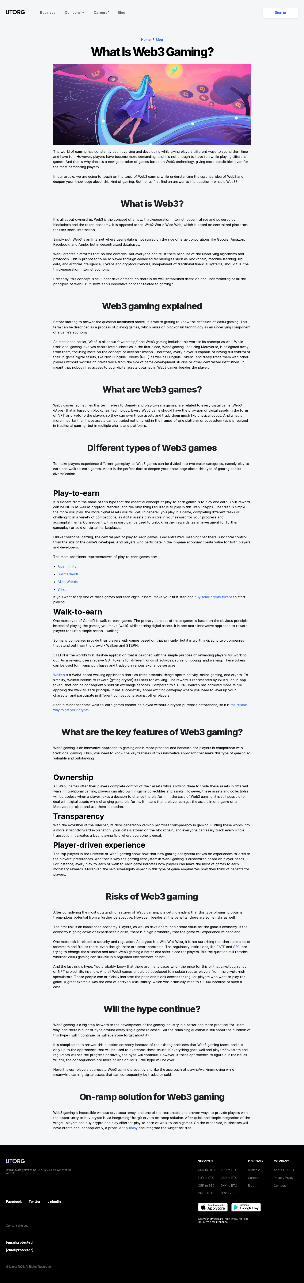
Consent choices (17, 1225)
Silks (61, 589)
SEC (236, 947)
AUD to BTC (229, 1170)
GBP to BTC (206, 1185)
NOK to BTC (229, 1193)
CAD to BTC (229, 1178)
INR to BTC (205, 1193)
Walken (59, 675)
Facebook (14, 1201)
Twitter (34, 1201)
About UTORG (284, 1170)
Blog (121, 12)
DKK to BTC (229, 1185)
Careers (101, 12)
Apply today (128, 1128)
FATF (221, 947)
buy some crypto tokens (214, 597)
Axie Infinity (66, 566)
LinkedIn (54, 1201)
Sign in (280, 12)
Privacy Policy (283, 1178)
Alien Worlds (67, 582)
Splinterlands (68, 574)
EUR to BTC (206, 1178)
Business (47, 12)
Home (146, 39)
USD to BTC (206, 1170)
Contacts (280, 1185)
